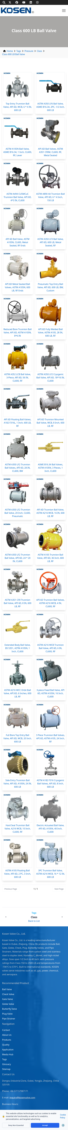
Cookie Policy (63, 1116)
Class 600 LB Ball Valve (13, 54)
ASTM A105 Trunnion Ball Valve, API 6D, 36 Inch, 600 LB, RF (50, 558)
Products (6, 1039)
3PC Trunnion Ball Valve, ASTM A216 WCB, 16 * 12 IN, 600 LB (50, 873)
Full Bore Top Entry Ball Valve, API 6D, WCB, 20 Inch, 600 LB (18, 738)
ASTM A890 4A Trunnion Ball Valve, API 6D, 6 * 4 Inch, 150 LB (50, 197)
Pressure (29, 51)
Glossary (6, 1064)
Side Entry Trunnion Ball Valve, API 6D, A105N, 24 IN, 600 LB (18, 783)
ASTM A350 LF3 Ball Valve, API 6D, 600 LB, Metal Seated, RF (50, 242)
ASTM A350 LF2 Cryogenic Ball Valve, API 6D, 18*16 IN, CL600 (50, 377)
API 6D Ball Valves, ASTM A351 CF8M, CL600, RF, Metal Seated (50, 152)
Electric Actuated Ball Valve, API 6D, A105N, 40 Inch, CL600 (50, 828)
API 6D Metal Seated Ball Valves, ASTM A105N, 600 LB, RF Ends (17, 287)
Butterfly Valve (9, 1008)
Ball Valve (7, 989)
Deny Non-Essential (16, 1125)
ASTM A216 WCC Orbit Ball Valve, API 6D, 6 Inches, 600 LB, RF (17, 693)
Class (39, 51)
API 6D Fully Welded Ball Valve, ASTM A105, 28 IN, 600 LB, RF (50, 332)
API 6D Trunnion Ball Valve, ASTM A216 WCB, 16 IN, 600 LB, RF (50, 513)
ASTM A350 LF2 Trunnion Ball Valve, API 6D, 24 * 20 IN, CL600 (17, 558)
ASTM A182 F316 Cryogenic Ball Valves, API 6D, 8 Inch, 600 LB (50, 783)
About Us (6, 1034)
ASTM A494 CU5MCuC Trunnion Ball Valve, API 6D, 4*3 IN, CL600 (17, 197)
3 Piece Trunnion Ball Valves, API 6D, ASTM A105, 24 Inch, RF (50, 738)
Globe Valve (8, 1003)
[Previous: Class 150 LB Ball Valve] (6, 917)
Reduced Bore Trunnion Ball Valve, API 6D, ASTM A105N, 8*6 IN (18, 332)
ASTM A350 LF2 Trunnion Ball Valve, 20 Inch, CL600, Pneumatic (17, 513)
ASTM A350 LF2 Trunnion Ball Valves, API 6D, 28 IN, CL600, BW (17, 467)
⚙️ (63, 1125)
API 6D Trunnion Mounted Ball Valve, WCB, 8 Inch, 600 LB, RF (50, 422)
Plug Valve (7, 1013)
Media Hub (7, 1054)
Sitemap (6, 1069)
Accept (45, 1125)
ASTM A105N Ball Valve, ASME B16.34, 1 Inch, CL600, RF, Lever (17, 152)
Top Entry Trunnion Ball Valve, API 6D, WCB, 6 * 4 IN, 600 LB (17, 107)
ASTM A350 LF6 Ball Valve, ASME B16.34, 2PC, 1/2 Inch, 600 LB (50, 107)
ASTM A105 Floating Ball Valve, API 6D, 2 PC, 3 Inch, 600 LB (17, 873)
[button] (63, 10)
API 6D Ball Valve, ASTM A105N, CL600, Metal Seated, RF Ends (17, 242)
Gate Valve (7, 999)
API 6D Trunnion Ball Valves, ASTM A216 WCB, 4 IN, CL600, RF (50, 603)
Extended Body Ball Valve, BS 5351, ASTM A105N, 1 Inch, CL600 (18, 648)
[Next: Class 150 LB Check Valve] (62, 917)
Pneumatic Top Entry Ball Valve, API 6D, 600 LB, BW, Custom (50, 287)
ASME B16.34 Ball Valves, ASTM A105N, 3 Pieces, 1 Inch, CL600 (50, 467)
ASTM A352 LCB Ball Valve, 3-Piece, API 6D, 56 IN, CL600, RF (17, 377)
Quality (5, 1044)
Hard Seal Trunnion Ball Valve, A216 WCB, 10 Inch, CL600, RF (18, 828)
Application (7, 1049)
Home (10, 51)
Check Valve (8, 994)
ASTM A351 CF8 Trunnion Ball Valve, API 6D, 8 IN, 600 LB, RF (17, 603)
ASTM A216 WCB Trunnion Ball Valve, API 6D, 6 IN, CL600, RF (50, 648)
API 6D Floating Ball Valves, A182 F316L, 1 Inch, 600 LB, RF (17, 422)
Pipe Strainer (8, 1018)
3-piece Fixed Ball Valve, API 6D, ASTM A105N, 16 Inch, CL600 (50, 693)
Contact (6, 1030)
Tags (18, 51)
